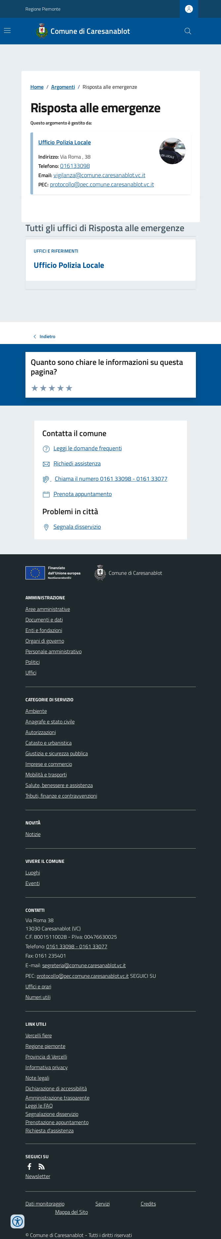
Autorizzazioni (40, 732)
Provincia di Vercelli (46, 1057)
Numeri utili (38, 997)
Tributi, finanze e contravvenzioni (61, 796)
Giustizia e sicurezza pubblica (56, 753)
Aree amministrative (47, 609)
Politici (32, 662)
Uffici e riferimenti (56, 250)
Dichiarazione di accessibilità (56, 1088)
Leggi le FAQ (39, 1106)
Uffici (30, 672)
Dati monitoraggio (44, 1204)
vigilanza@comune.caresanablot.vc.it (99, 175)
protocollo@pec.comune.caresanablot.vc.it (102, 184)
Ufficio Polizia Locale (64, 142)
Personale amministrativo (53, 651)
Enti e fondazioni (43, 630)
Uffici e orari (38, 986)
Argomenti (63, 87)
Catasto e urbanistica (48, 743)
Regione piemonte (45, 1046)
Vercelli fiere (38, 1035)
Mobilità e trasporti (46, 774)
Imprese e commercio (48, 764)
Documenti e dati (44, 619)
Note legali (37, 1078)
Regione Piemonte (42, 8)
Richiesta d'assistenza (49, 1130)
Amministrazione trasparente (57, 1098)
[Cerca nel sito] (185, 31)
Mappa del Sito (71, 1212)
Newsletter (37, 1176)
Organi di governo (44, 641)
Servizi (102, 1204)
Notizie (33, 834)
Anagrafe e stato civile (50, 721)
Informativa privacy (46, 1067)
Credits (148, 1204)
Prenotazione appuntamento (57, 1122)
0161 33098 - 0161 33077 (76, 946)
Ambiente (36, 711)
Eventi (32, 883)
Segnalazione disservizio (51, 1114)
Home (37, 87)
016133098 (75, 165)
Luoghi (32, 872)
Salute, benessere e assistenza (59, 785)
